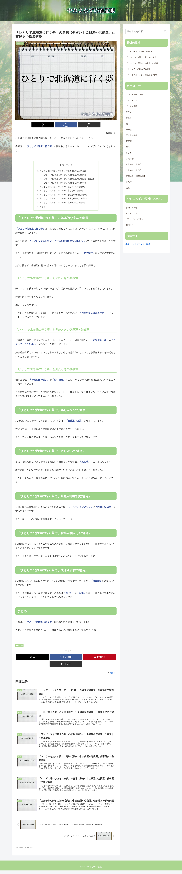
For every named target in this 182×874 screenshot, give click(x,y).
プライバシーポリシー (135, 219)
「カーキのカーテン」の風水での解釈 (142, 75)
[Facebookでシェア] (66, 124)
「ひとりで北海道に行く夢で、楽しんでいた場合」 (62, 187)
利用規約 (129, 225)
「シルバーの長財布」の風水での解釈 (142, 63)
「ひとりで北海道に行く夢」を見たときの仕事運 (64, 183)
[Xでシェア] (49, 124)
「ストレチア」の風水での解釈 (139, 52)
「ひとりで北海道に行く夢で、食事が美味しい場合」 (63, 199)
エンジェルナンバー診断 (137, 244)
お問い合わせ (131, 208)
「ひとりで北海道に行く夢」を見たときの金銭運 (64, 175)
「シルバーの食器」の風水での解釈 (141, 57)
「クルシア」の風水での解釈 (138, 69)
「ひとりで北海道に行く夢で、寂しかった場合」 (61, 191)
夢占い (19, 646)
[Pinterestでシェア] (99, 658)
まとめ (42, 207)
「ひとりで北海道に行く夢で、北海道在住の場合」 (62, 203)
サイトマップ (131, 213)
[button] (83, 124)
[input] (146, 31)
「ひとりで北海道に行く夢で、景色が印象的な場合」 (63, 195)
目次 (62, 165)
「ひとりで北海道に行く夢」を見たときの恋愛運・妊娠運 (68, 179)
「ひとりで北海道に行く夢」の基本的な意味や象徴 (62, 171)
